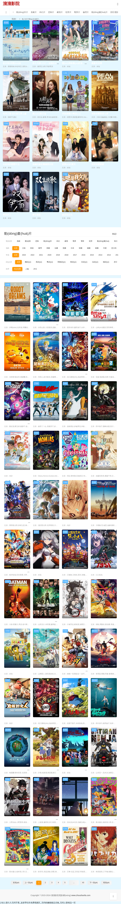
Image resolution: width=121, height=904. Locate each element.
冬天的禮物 (67, 819)
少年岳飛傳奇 (97, 621)
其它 (115, 262)
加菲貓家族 (9, 373)
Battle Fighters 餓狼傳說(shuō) (77, 670)
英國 (64, 248)
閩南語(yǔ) (61, 262)
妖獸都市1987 (68, 324)
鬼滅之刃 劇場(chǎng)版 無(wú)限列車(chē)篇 (83, 373)
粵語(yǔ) (50, 262)
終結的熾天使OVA (12, 819)
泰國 (96, 248)
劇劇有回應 (96, 63)
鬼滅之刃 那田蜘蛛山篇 (44, 720)
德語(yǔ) (106, 262)
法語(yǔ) (95, 262)
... (74, 883)
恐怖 (37, 241)
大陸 (23, 248)
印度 (105, 248)
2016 (83, 255)
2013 (109, 255)
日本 (72, 248)
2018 (66, 255)
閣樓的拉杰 (38, 373)
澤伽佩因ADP (39, 522)
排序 (7, 269)
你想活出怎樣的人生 (100, 324)
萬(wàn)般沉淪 (39, 114)
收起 (114, 234)
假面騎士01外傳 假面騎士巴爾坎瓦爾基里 (23, 522)
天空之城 (95, 720)
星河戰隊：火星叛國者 (101, 522)
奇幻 (115, 241)
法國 (56, 248)
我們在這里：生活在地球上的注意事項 (22, 769)
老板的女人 (9, 720)
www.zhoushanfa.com (80, 895)
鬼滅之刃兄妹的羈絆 (71, 621)
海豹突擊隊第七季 (99, 114)
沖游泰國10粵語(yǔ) (71, 114)
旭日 (64, 522)
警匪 (82, 241)
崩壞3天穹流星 (40, 571)
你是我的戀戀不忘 (11, 164)
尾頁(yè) (106, 883)
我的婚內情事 (68, 423)
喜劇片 (34, 12)
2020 (49, 255)
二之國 (36, 670)
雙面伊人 (7, 215)
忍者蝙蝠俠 (96, 769)
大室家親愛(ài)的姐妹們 (102, 472)
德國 (88, 248)
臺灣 (40, 248)
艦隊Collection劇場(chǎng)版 (47, 819)
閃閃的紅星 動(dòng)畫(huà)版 (47, 769)
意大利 (113, 248)
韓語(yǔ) (73, 262)
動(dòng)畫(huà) (103, 241)
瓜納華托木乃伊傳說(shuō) (45, 472)
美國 (48, 248)
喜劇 (18, 241)
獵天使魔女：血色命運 (101, 423)
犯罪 (90, 241)
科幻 (58, 241)
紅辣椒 (94, 868)
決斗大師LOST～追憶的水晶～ (46, 63)
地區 (7, 248)
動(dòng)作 (48, 241)
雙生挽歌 (36, 215)
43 (83, 883)
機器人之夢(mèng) (13, 324)
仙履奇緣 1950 (69, 868)
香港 (32, 248)
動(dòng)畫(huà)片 (99, 12)
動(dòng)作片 (22, 12)
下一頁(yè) (94, 883)
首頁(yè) (16, 883)
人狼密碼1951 (97, 571)
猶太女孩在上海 (11, 472)
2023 (24, 255)
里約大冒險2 (96, 373)
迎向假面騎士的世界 (42, 423)
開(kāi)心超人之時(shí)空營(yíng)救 (20, 423)
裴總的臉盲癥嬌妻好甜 (42, 164)
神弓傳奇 (37, 868)
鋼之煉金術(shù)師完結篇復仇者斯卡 (50, 621)
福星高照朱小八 (69, 571)
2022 (32, 255)
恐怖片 (51, 12)
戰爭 (74, 241)
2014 (100, 255)
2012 (117, 255)
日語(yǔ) (84, 262)
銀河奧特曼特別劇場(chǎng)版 (18, 571)
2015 (92, 255)
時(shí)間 (17, 269)
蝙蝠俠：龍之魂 (11, 621)
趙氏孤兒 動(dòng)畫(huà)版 (75, 769)
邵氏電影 (114, 12)
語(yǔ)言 (9, 262)
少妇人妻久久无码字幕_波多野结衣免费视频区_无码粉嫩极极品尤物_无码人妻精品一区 (38, 902)
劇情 (66, 241)
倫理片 (86, 12)
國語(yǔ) (28, 262)
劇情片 (60, 12)
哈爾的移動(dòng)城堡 (72, 720)
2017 (75, 255)
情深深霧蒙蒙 (97, 164)
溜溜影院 (11, 3)
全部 (15, 248)
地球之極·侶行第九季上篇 (14, 114)
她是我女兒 (67, 215)
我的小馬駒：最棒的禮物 (73, 472)
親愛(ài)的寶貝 (69, 164)
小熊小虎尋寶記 (11, 670)
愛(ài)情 (28, 241)
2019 (58, 255)
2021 (41, 255)
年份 (7, 255)
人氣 (27, 269)
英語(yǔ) (39, 262)
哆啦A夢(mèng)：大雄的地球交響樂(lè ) (52, 324)
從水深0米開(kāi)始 (12, 63)
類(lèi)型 (9, 241)
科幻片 (42, 12)
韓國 (80, 248)
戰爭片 (77, 12)
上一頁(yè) (29, 883)
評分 (35, 269)
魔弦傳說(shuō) (98, 670)
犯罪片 (68, 12)
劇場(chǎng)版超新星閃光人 (17, 868)
